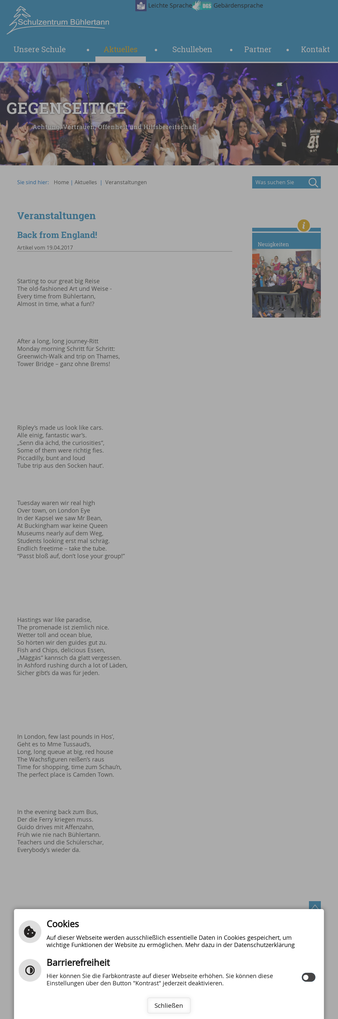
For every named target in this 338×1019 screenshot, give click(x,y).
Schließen (168, 1005)
